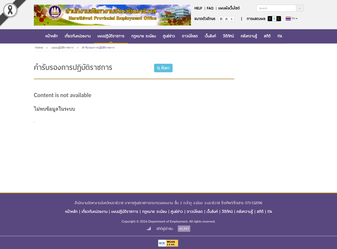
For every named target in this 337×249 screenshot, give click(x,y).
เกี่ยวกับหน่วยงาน (78, 36)
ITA (280, 36)
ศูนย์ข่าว (169, 36)
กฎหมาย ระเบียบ (143, 36)
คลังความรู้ (249, 36)
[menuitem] (51, 36)
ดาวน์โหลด (190, 36)
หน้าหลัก (51, 36)
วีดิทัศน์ (228, 36)
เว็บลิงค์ (210, 36)
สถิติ (267, 36)
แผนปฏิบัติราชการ (110, 36)
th (292, 18)
